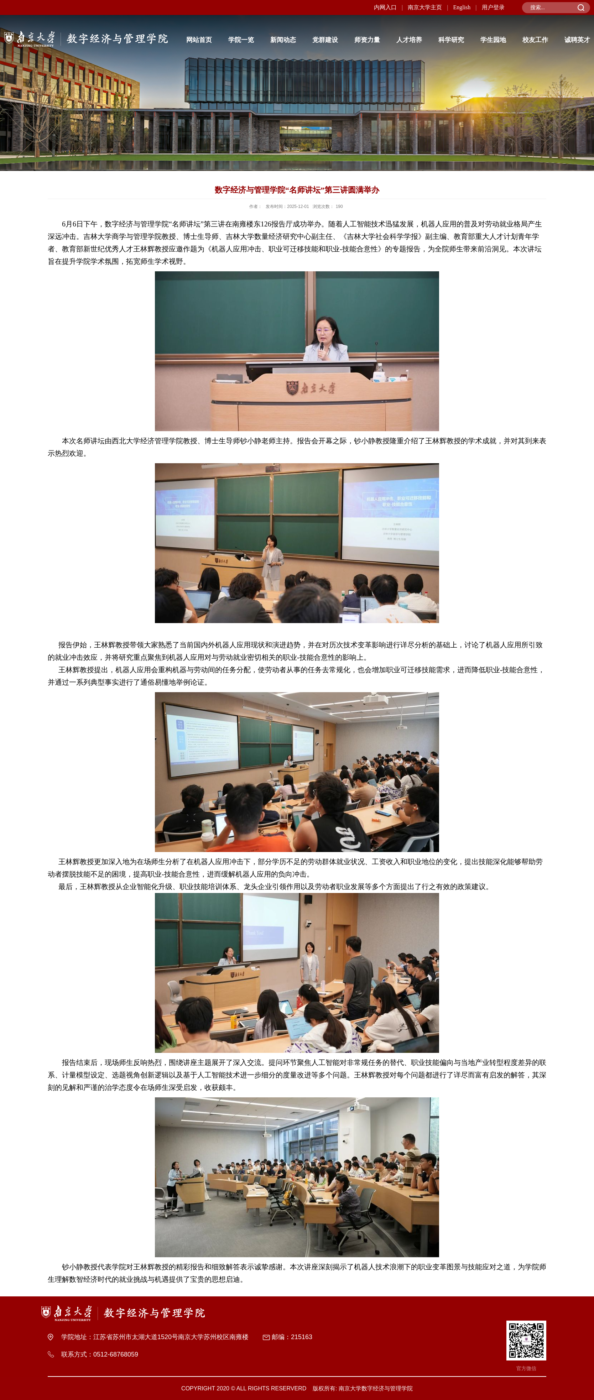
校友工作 (535, 39)
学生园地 (493, 39)
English (461, 7)
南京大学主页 (425, 7)
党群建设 (325, 39)
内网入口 (385, 7)
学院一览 (241, 39)
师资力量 (367, 39)
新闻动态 (283, 39)
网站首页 (199, 39)
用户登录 (493, 7)
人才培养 (409, 39)
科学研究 (451, 39)
